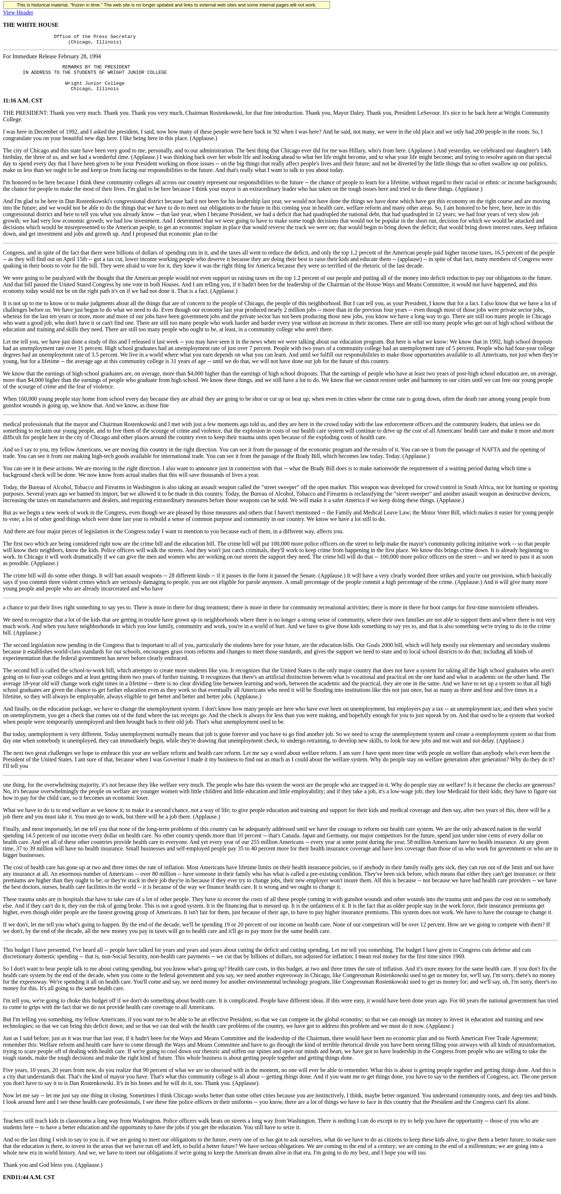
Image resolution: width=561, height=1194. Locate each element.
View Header (18, 12)
